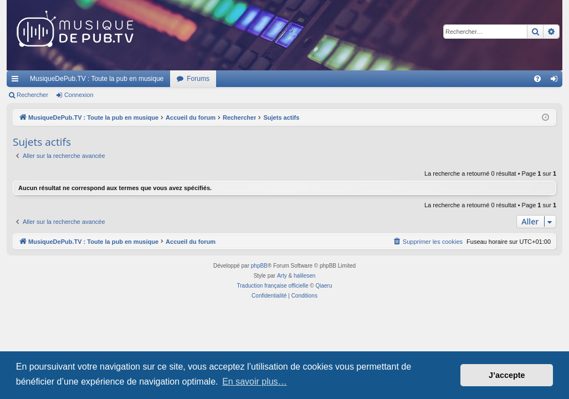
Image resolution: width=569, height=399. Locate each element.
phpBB (259, 266)
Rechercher (32, 94)
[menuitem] (537, 78)
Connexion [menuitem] (556, 81)
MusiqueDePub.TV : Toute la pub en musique (96, 79)
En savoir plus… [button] (254, 381)
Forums (198, 79)
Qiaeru (323, 286)
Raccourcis (17, 81)
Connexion (79, 94)
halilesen (304, 276)
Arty (282, 276)
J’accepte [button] (507, 375)
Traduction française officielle (273, 286)
